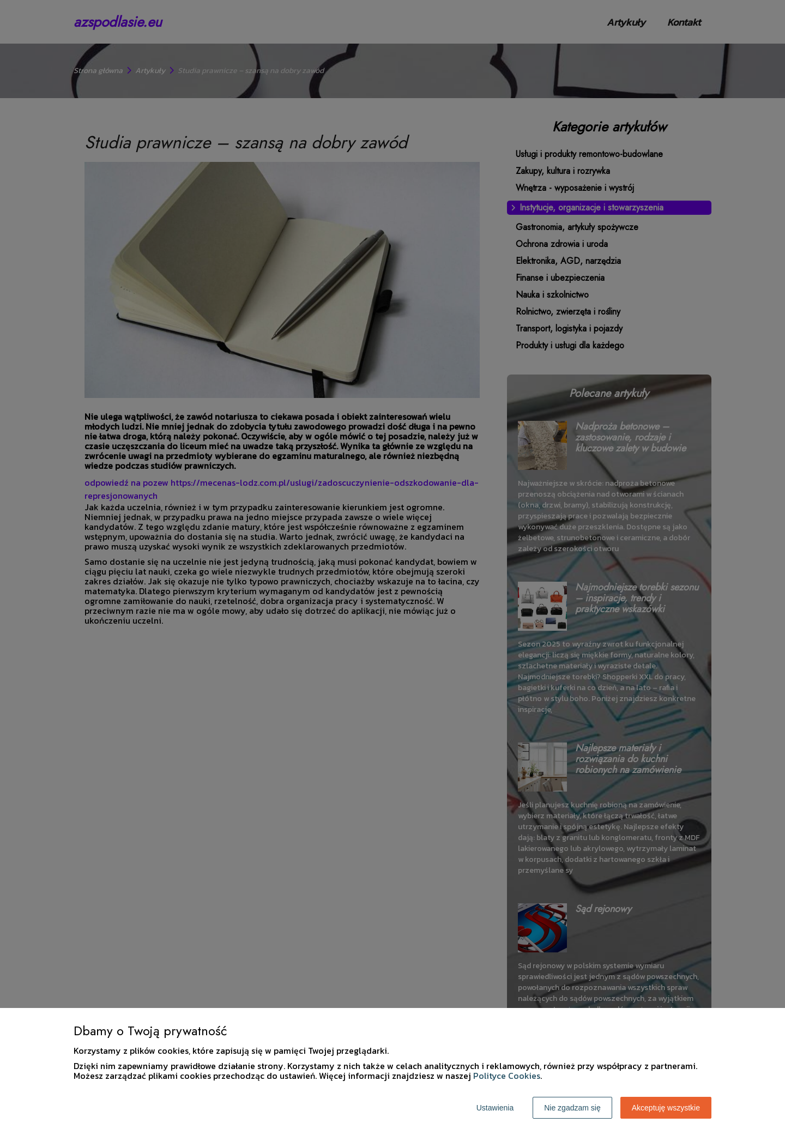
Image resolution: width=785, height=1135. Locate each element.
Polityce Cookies (506, 1075)
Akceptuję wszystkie (666, 1107)
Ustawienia (495, 1107)
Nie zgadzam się (572, 1107)
